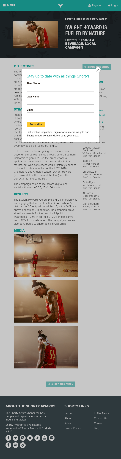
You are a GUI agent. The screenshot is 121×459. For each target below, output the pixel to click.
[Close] (98, 69)
